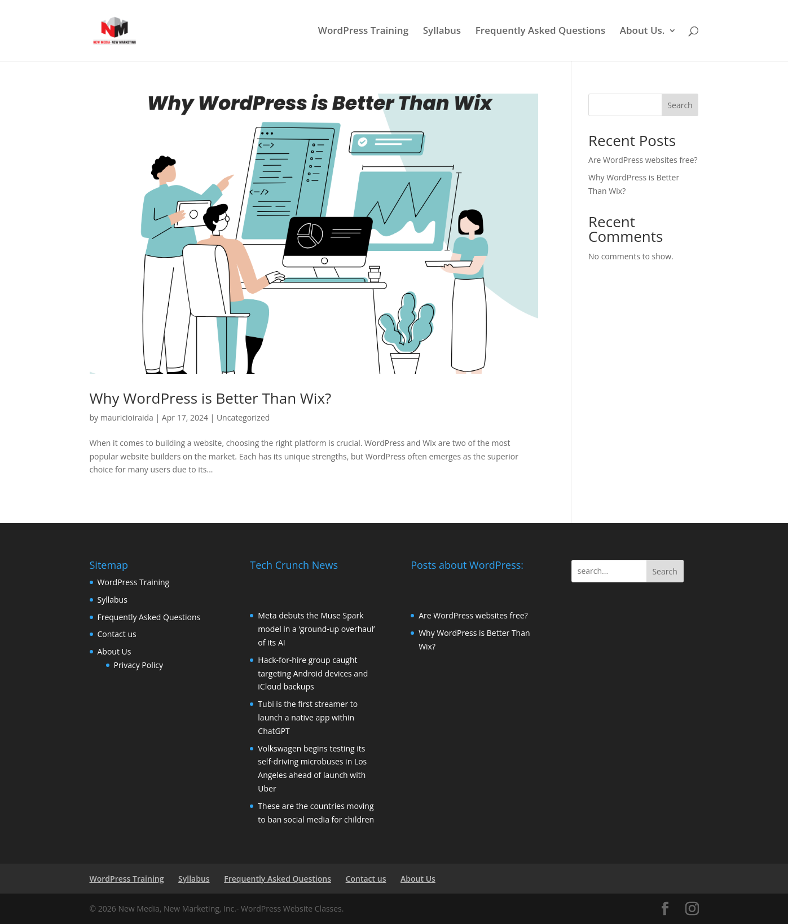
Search (679, 105)
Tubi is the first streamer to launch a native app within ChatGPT (308, 717)
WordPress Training (363, 31)
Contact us (117, 634)
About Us (114, 651)
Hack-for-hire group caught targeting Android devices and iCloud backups (313, 673)
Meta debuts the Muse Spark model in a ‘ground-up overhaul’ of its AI (316, 629)
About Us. (642, 31)
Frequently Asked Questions (540, 31)
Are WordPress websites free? (643, 159)
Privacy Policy (138, 665)
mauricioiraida (126, 417)
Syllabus (442, 31)
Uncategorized (243, 417)
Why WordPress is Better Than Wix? (211, 398)
